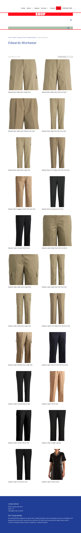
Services (44, 8)
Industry (14, 37)
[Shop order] (65, 57)
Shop (58, 8)
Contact (52, 8)
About (30, 8)
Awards (36, 8)
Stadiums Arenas (21, 37)
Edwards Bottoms (31, 37)
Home (23, 8)
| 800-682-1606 (67, 8)
